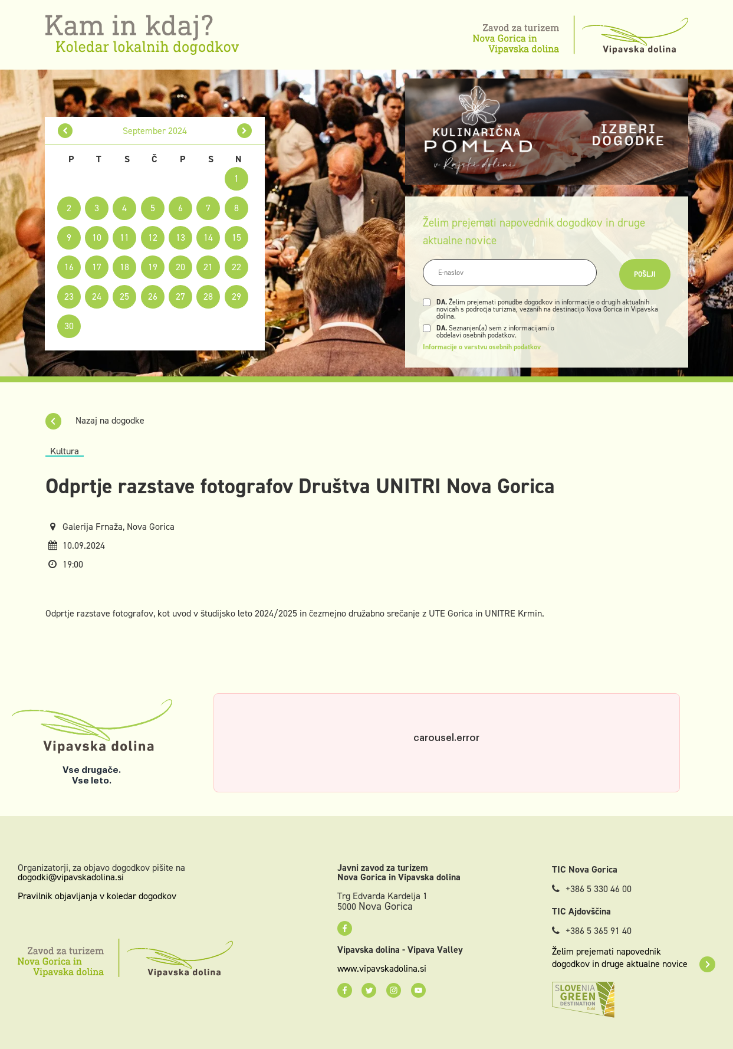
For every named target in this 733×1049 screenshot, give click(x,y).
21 (208, 267)
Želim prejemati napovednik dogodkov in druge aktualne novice (633, 957)
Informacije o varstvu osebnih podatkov (482, 347)
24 (96, 296)
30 (69, 326)
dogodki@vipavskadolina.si (71, 877)
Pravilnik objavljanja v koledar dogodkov (97, 896)
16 (69, 267)
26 (152, 296)
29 (236, 296)
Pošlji (645, 274)
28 (208, 296)
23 (69, 296)
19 (152, 267)
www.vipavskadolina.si (381, 968)
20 (180, 267)
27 (180, 296)
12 (152, 237)
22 (236, 267)
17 (96, 267)
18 (124, 267)
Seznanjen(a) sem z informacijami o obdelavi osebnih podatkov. (495, 331)
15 (236, 237)
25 (124, 296)
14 (208, 237)
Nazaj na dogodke (94, 420)
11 (124, 237)
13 (180, 237)
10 (96, 237)
